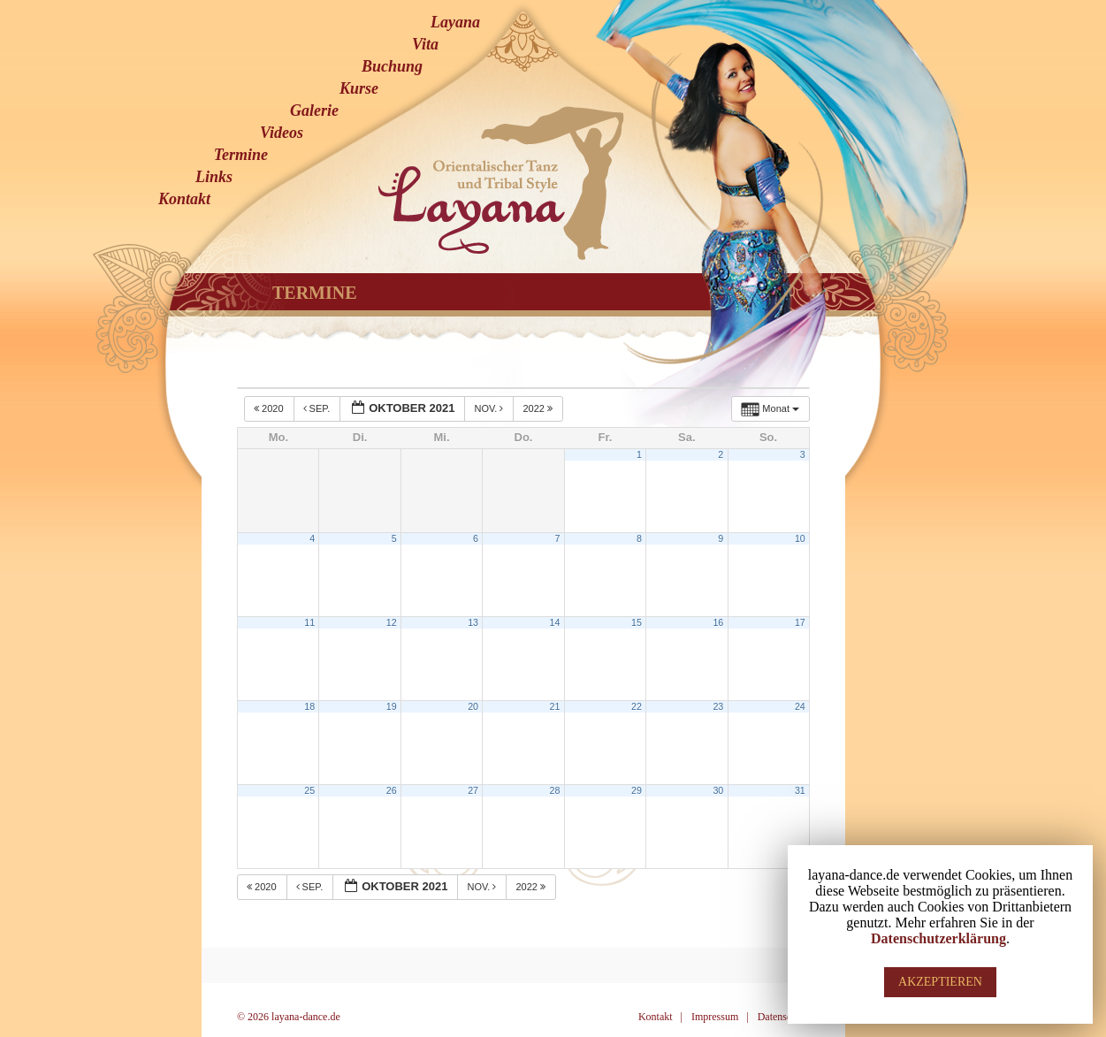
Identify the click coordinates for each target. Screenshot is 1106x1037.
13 (473, 622)
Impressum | (720, 1016)
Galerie (314, 110)
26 (391, 790)
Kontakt (184, 199)
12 (391, 622)
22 (636, 706)
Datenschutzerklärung (938, 938)
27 (473, 790)
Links (214, 177)
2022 (538, 408)
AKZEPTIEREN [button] (940, 981)
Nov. (490, 408)
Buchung (392, 66)
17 (800, 622)
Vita (425, 44)
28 (555, 790)
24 (800, 706)
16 (718, 622)
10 (800, 538)
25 (309, 790)
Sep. (318, 408)
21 (555, 706)
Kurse (358, 88)
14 (555, 622)
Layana (455, 22)
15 (636, 622)
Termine (241, 155)
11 (309, 622)
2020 (270, 408)
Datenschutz (784, 1016)
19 (391, 706)
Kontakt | (660, 1016)
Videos (281, 132)
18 (309, 706)
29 (636, 790)
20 (473, 706)
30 (718, 790)
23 (718, 706)
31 (800, 790)
